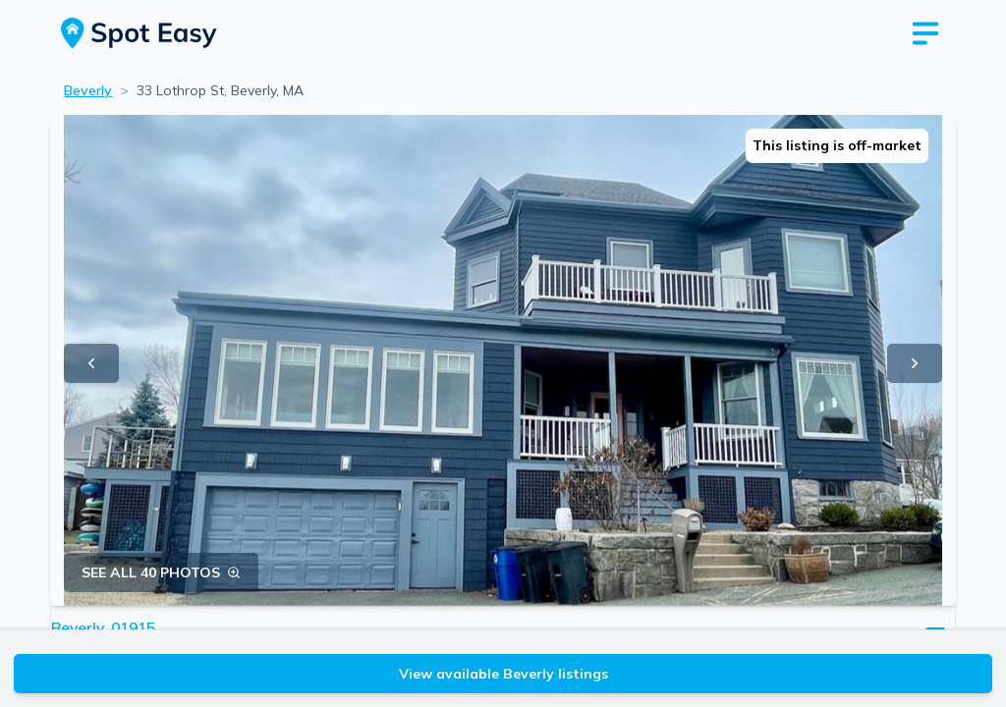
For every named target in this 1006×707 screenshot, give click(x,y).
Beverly (88, 90)
